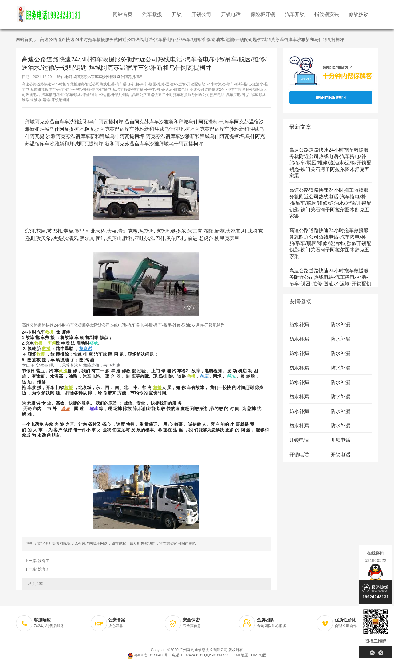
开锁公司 (201, 14)
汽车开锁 (295, 14)
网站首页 (122, 14)
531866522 (375, 560)
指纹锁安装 (326, 14)
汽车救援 (152, 14)
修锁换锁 (358, 14)
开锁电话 (231, 14)
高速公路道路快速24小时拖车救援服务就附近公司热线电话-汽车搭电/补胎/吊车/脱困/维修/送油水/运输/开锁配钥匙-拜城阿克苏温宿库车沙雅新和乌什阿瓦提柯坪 (192, 40)
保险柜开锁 (262, 14)
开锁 (177, 14)
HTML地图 (258, 655)
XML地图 (240, 655)
